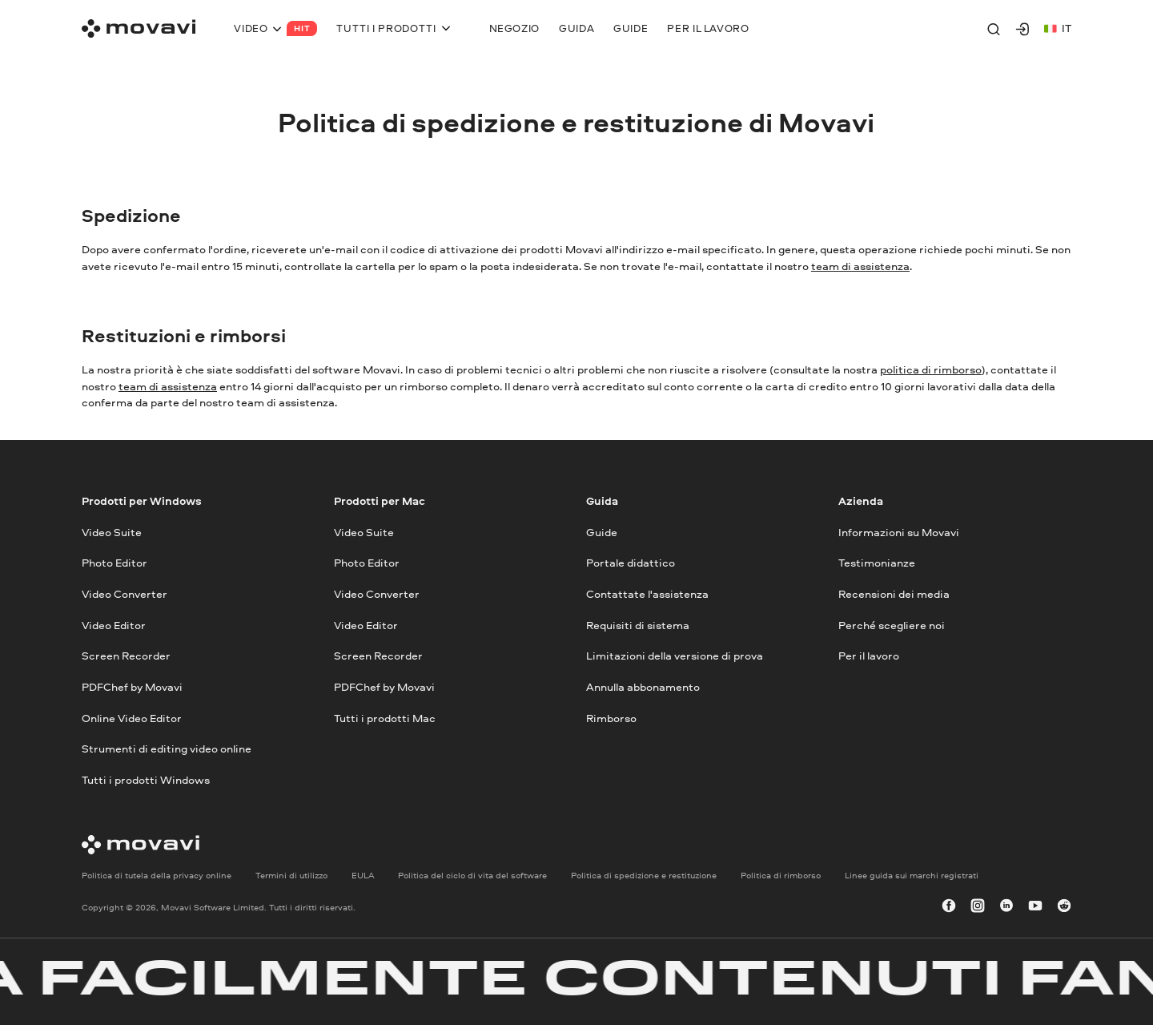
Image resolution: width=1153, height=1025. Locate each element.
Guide (601, 531)
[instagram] (977, 907)
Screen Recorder (126, 655)
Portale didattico (630, 562)
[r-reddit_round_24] (1064, 907)
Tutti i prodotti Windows (146, 779)
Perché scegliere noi (891, 624)
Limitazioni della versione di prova (674, 655)
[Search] (993, 29)
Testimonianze (876, 562)
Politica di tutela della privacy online (156, 875)
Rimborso (611, 717)
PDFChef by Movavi (132, 686)
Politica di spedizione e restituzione (644, 875)
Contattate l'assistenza (647, 593)
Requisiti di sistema (637, 624)
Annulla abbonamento (643, 686)
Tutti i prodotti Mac (385, 717)
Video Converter (124, 593)
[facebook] (949, 907)
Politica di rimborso (781, 875)
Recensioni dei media (894, 593)
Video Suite (112, 531)
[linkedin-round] (1006, 907)
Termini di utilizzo (291, 875)
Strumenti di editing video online (166, 748)
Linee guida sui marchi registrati (911, 875)
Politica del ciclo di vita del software (472, 875)
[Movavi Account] (1022, 29)
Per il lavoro (868, 655)
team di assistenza (860, 265)
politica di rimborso (931, 369)
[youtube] (1035, 907)
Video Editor (114, 624)
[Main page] (138, 28)
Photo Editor (114, 562)
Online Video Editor (132, 717)
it (1057, 27)
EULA (363, 875)
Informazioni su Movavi (898, 531)
